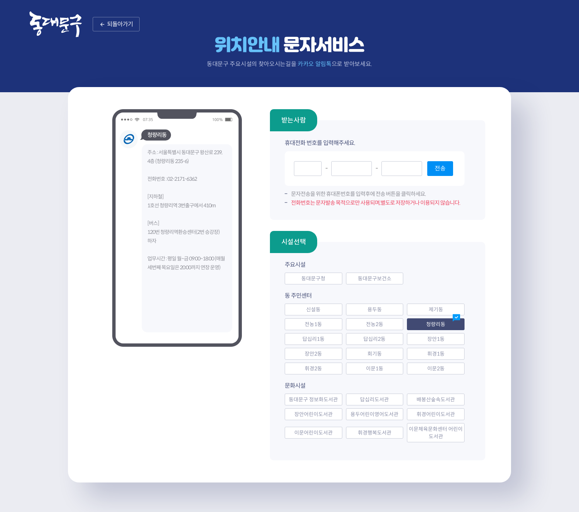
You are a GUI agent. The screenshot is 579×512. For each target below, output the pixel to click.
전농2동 (374, 324)
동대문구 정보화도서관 (313, 399)
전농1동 (313, 324)
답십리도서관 (374, 399)
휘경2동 (313, 368)
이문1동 (374, 368)
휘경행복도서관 (374, 432)
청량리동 (435, 324)
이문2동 (436, 368)
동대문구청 (313, 278)
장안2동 (313, 353)
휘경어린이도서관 (436, 414)
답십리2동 (374, 339)
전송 (440, 168)
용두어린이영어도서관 (374, 414)
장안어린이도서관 (313, 414)
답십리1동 (313, 339)
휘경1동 (436, 353)
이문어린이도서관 (313, 432)
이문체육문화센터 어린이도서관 (436, 433)
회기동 (374, 353)
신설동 (313, 309)
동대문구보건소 (374, 278)
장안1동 (436, 339)
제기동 (436, 309)
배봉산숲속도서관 (436, 399)
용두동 (374, 309)
